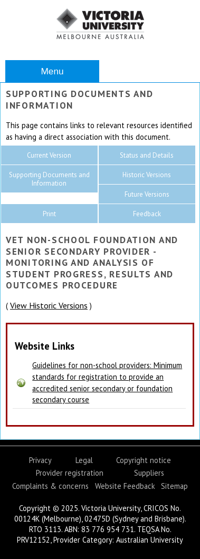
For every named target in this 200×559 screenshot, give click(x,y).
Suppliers (149, 473)
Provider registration (69, 473)
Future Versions (147, 194)
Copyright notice (143, 460)
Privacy (40, 460)
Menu (52, 71)
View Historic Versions (49, 305)
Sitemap (174, 486)
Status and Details (147, 155)
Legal (84, 460)
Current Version (49, 155)
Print (49, 213)
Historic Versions (146, 174)
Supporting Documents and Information (49, 179)
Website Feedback (125, 486)
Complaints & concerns (50, 486)
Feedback (147, 213)
